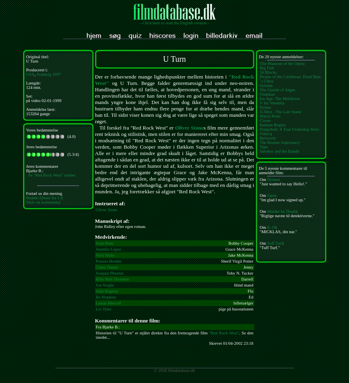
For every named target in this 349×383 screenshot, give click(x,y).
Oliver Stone (189, 128)
